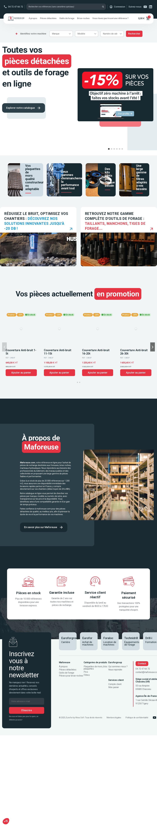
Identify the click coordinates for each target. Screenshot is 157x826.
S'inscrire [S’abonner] (26, 710)
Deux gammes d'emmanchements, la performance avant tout (74, 180)
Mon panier (113, 687)
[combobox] (61, 34)
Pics (86, 672)
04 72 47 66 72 (15, 6)
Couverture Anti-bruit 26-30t (134, 351)
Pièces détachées (67, 670)
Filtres (87, 675)
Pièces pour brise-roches (71, 676)
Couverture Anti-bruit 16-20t (95, 351)
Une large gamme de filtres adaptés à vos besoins (141, 177)
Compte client (114, 684)
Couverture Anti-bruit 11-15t (57, 351)
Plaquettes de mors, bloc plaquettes (95, 667)
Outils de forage (66, 673)
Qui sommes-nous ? (118, 666)
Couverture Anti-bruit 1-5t (21, 351)
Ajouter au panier (21, 372)
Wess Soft (79, 717)
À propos (63, 666)
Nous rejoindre (115, 670)
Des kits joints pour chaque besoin (110, 177)
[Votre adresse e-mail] (26, 701)
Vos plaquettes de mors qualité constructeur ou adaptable (34, 177)
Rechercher (134, 33)
